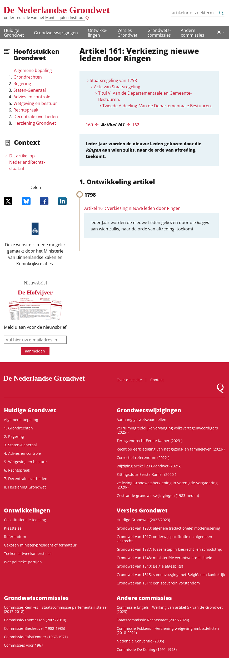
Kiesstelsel (13, 528)
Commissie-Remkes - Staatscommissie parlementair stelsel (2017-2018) (56, 609)
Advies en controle (31, 97)
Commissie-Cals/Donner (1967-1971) (36, 636)
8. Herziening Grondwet (25, 487)
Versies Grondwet (127, 32)
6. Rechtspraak (17, 470)
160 (89, 125)
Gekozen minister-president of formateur (40, 545)
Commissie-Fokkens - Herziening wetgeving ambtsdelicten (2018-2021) (168, 630)
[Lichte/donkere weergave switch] (220, 32)
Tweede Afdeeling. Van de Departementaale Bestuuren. (157, 106)
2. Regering (14, 436)
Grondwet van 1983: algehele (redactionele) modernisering (168, 528)
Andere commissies (192, 32)
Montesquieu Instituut (65, 17)
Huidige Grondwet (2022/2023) (143, 519)
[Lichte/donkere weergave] (220, 32)
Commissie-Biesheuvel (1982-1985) (34, 628)
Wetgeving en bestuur (35, 103)
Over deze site (129, 379)
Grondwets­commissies (159, 32)
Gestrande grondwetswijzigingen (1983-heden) (158, 495)
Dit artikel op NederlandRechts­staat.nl (27, 162)
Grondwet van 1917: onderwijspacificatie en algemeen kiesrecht (164, 538)
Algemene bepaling (33, 70)
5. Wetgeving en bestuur (25, 461)
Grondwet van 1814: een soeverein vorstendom (158, 583)
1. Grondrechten (18, 427)
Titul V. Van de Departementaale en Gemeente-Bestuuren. (145, 96)
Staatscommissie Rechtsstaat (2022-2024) (153, 619)
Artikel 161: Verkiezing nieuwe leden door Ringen (132, 208)
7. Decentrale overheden (25, 478)
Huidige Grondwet (14, 32)
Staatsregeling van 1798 (113, 80)
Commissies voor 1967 (23, 645)
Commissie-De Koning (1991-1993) (147, 649)
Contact (157, 379)
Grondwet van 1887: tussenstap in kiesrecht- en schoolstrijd (169, 549)
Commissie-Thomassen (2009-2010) (35, 619)
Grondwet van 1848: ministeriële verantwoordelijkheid (164, 557)
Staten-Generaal (29, 90)
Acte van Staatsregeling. (117, 87)
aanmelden (35, 351)
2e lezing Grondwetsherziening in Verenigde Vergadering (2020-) (167, 485)
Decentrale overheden (35, 116)
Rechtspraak (25, 110)
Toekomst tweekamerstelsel (28, 553)
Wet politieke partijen (23, 561)
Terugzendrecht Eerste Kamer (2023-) (149, 440)
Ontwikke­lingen (97, 32)
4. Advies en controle (22, 453)
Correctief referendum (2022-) (143, 457)
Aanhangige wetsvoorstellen (141, 419)
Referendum (15, 536)
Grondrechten (27, 77)
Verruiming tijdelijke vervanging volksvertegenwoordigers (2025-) (167, 430)
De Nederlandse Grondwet (56, 10)
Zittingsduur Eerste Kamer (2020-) (146, 474)
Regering (22, 83)
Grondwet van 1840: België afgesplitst (150, 566)
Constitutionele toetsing (25, 519)
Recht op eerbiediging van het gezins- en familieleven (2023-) (171, 449)
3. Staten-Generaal (20, 444)
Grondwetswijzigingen (56, 33)
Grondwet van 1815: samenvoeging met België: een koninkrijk (171, 574)
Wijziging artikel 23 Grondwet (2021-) (149, 465)
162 (135, 125)
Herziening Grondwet (34, 123)
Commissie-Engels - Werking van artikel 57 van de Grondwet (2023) (170, 609)
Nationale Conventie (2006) (140, 641)
